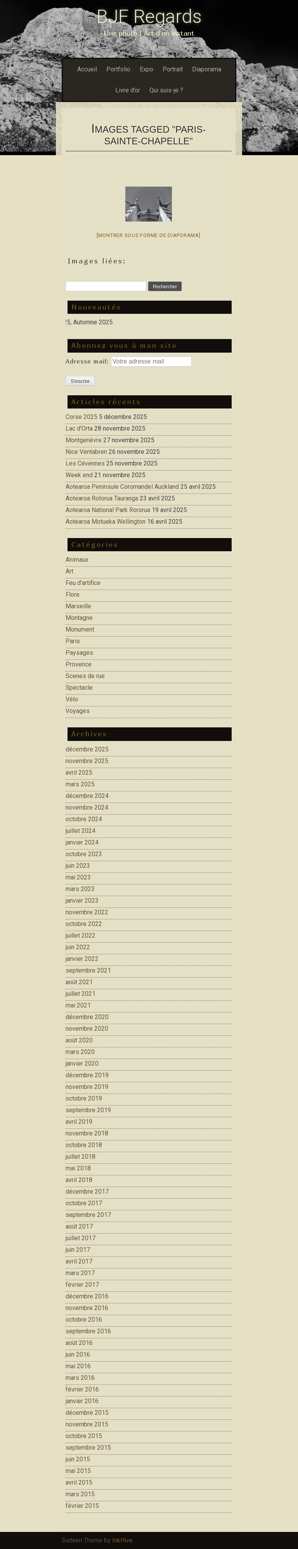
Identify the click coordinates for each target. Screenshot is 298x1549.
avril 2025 (79, 772)
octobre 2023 (84, 854)
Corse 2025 (81, 417)
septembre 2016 (88, 1331)
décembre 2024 (87, 796)
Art (69, 571)
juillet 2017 (80, 1238)
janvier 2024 (82, 842)
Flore (73, 594)
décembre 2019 (87, 1075)
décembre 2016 (87, 1296)
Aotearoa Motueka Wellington (106, 521)
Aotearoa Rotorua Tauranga (102, 498)
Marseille (78, 606)
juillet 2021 (80, 993)
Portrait (173, 69)
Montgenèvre (84, 440)
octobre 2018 (84, 1145)
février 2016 (82, 1389)
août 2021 (79, 982)
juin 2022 (78, 947)
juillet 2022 (80, 935)
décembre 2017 (87, 1191)
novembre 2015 (87, 1424)
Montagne (79, 617)
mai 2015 (78, 1471)
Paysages (79, 652)
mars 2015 (80, 1494)
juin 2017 (78, 1249)
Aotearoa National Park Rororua (108, 510)
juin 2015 (78, 1459)
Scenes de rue (85, 676)
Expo (146, 69)
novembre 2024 (87, 807)
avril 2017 (79, 1261)
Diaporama (206, 69)
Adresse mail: (88, 361)
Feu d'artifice (83, 583)
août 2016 (79, 1343)
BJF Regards (149, 16)
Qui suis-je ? (166, 90)
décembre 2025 (87, 749)
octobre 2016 (84, 1319)
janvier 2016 (82, 1401)
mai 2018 (78, 1168)
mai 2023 (78, 877)
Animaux (77, 559)
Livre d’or (127, 90)
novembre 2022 (87, 912)
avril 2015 (79, 1482)
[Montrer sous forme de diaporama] (149, 235)
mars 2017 (80, 1273)
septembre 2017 (88, 1214)
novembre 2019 (87, 1086)
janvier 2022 (82, 958)
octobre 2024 (84, 819)
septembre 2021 (88, 970)
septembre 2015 (88, 1447)
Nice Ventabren (86, 451)
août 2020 (79, 1040)
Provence (79, 664)
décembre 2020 (87, 1017)
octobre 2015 (84, 1436)
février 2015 (82, 1505)
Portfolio (118, 69)
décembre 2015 (87, 1412)
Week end (79, 475)
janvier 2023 (82, 900)
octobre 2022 (84, 924)
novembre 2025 (87, 761)
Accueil (87, 69)
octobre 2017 (84, 1203)
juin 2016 (78, 1354)
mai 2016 (78, 1366)
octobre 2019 (84, 1098)
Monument (80, 629)
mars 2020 (80, 1052)
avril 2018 (79, 1180)
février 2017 (82, 1284)
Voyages (78, 711)
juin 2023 (78, 865)
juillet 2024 (80, 830)
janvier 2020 (82, 1063)
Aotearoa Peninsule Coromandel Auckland (122, 486)
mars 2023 (80, 889)
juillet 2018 (80, 1156)
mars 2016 (80, 1377)
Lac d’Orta (79, 428)
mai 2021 (78, 1005)
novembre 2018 (87, 1133)
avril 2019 (79, 1121)
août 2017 (79, 1226)
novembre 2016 (87, 1308)
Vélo (72, 699)
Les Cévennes (85, 463)
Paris (73, 641)
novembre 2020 (87, 1028)
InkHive (122, 1540)
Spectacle (79, 687)
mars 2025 (80, 784)
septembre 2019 (88, 1110)
